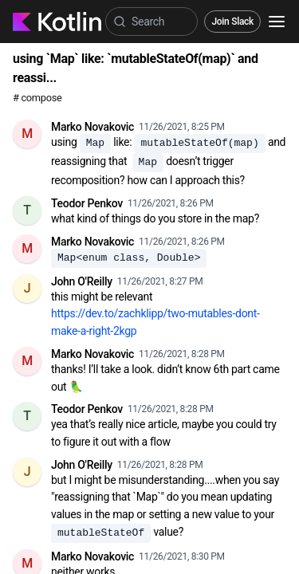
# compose (37, 98)
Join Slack (232, 21)
